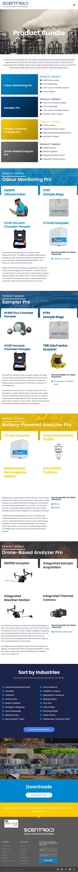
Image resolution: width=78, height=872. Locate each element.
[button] (74, 4)
